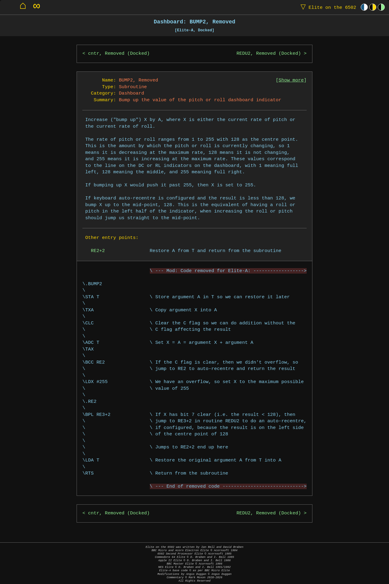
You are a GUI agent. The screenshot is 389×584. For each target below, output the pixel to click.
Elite (327, 7)
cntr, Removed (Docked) (119, 53)
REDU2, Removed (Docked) (268, 53)
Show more (291, 80)
